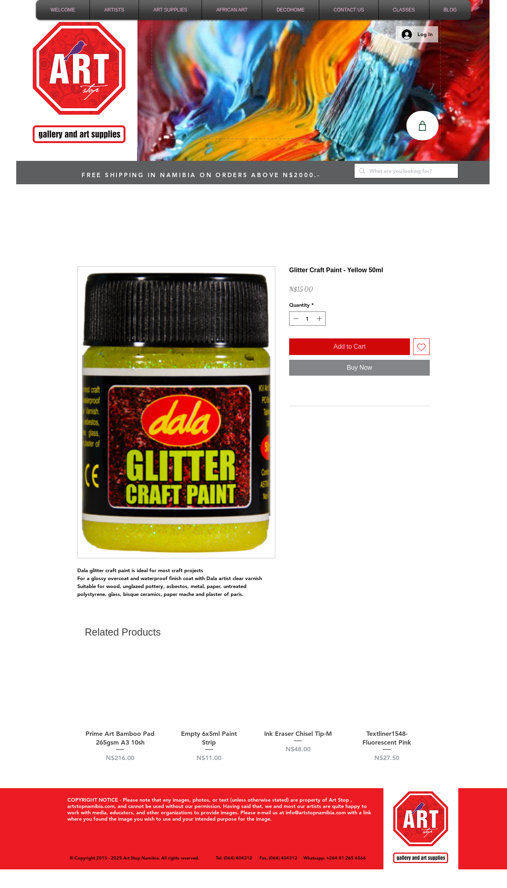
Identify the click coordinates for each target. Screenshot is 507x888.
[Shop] (422, 125)
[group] (253, 712)
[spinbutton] (307, 318)
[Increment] (320, 318)
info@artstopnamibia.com (316, 812)
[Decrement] (295, 318)
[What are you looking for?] (405, 171)
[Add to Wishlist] (421, 346)
